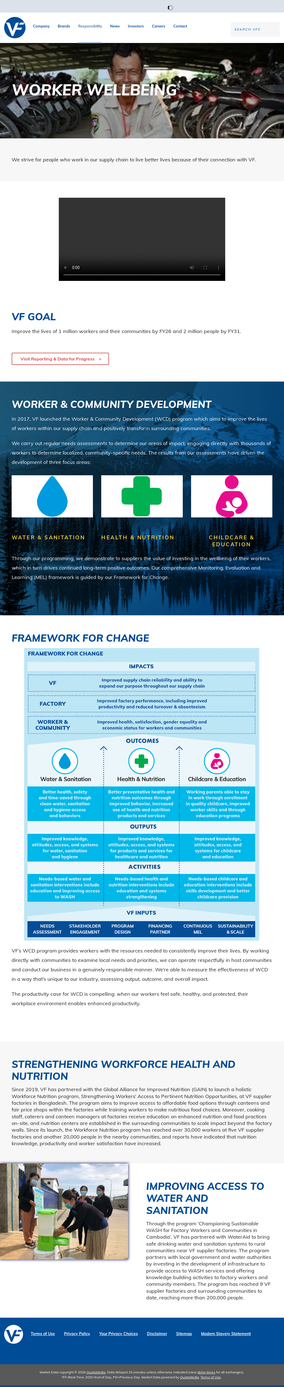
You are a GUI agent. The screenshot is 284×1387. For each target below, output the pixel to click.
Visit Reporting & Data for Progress (58, 360)
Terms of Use (43, 1335)
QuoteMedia (96, 1374)
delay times (206, 1374)
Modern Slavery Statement (226, 1335)
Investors (136, 26)
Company (41, 26)
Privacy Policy (77, 1335)
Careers (158, 26)
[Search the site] (234, 47)
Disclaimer (157, 1335)
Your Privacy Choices (118, 1335)
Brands (64, 26)
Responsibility (90, 26)
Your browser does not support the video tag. (142, 241)
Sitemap (184, 1335)
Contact (180, 26)
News (115, 26)
